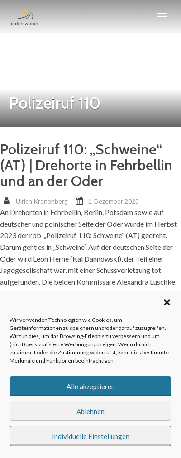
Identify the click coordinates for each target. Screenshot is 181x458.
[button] (166, 302)
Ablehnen (90, 411)
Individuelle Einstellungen (90, 436)
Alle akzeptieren (91, 386)
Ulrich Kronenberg (42, 201)
